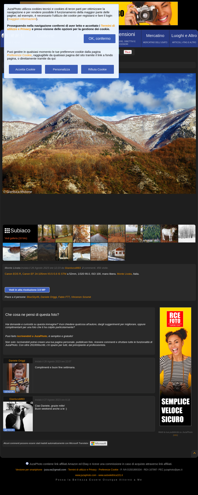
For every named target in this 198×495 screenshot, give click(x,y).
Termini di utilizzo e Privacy (82, 469)
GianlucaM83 (73, 267)
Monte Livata (124, 273)
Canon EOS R (13, 273)
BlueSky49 (33, 296)
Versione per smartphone (29, 469)
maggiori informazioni (22, 19)
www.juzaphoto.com (85, 475)
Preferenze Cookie (19, 55)
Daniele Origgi (48, 296)
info (175, 435)
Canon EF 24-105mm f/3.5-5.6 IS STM (45, 273)
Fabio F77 (64, 296)
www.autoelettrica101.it (110, 475)
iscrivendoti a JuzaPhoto (32, 336)
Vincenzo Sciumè (81, 296)
